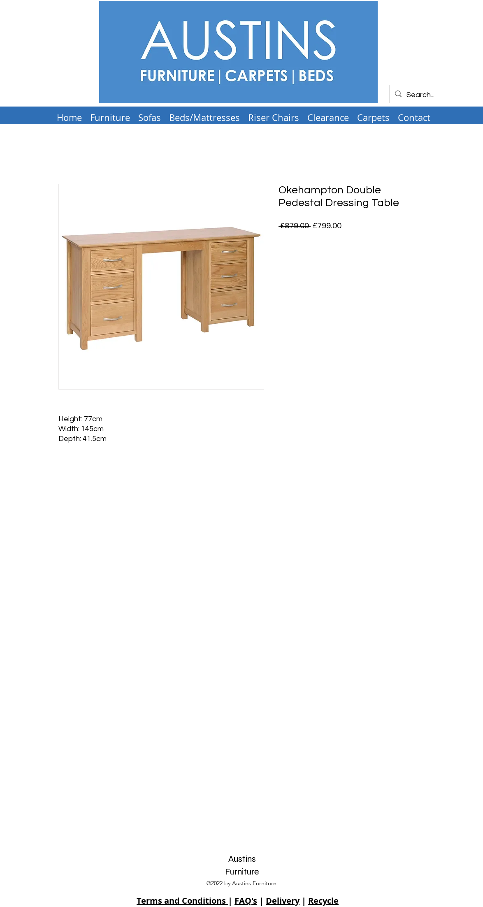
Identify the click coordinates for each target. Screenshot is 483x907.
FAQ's (246, 900)
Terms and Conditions (182, 900)
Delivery (283, 900)
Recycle (323, 900)
